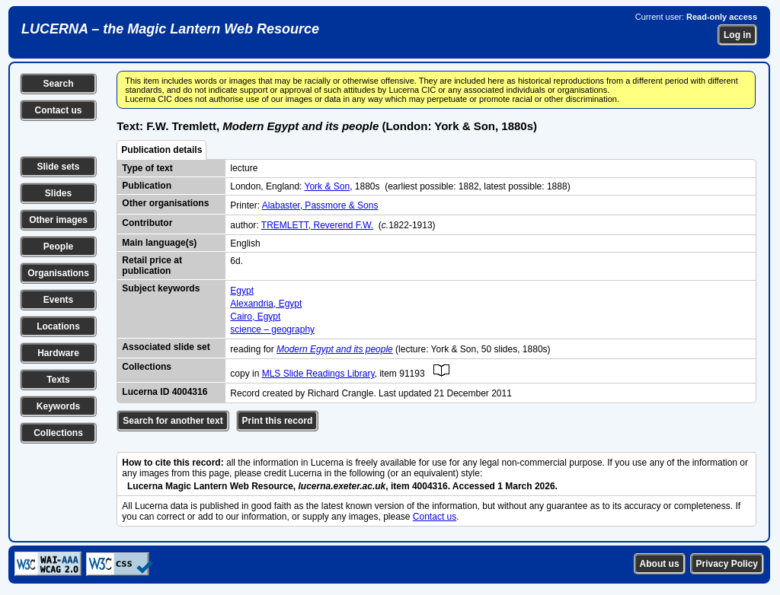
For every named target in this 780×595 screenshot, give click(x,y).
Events (58, 299)
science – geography (272, 329)
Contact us (58, 110)
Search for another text (172, 420)
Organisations (58, 273)
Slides (58, 193)
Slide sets (58, 166)
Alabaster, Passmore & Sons (320, 205)
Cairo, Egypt (255, 316)
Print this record (277, 420)
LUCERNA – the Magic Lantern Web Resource (170, 29)
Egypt (242, 290)
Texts (57, 379)
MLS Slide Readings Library (318, 373)
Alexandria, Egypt (266, 303)
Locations (58, 326)
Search (58, 83)
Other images (58, 220)
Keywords (58, 406)
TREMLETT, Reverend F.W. (317, 225)
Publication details (161, 150)
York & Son (327, 186)
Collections (58, 433)
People (58, 246)
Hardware (58, 353)
